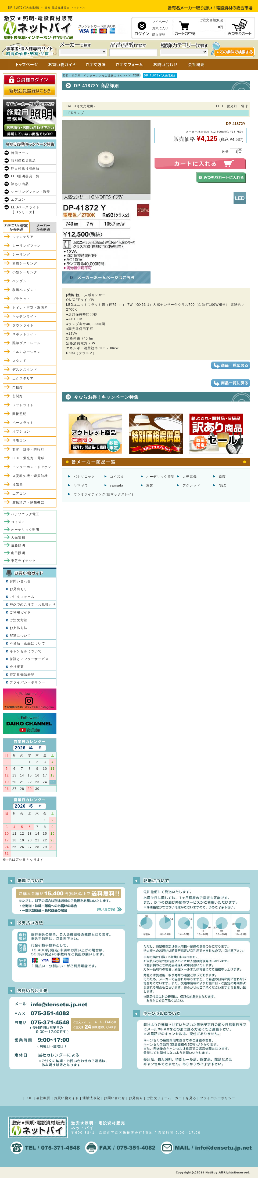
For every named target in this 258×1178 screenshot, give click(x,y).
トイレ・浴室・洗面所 (30, 308)
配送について (20, 636)
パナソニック (84, 476)
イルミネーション (26, 352)
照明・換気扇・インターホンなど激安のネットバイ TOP (101, 75)
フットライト (23, 405)
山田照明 (18, 553)
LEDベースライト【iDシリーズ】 (25, 209)
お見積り (136, 1098)
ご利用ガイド (20, 612)
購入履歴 (158, 34)
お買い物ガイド (66, 1098)
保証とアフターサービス (29, 659)
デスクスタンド (24, 369)
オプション (21, 431)
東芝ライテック (23, 561)
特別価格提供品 (23, 161)
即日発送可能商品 (25, 168)
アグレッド (191, 485)
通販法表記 (91, 1098)
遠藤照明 (18, 545)
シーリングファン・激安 (30, 192)
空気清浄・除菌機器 (28, 502)
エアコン (18, 199)
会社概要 (17, 667)
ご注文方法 (18, 620)
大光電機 (189, 476)
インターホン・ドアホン (31, 467)
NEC (223, 485)
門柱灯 (17, 387)
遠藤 (222, 476)
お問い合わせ (20, 581)
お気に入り (160, 28)
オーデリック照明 (160, 476)
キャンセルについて (26, 651)
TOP (29, 1098)
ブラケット (21, 299)
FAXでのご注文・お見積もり (33, 604)
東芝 (149, 485)
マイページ (160, 22)
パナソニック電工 (25, 514)
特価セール (20, 153)
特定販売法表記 (22, 674)
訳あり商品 (20, 184)
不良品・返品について (27, 643)
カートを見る (185, 1098)
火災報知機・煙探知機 (30, 476)
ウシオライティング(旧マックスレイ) (103, 494)
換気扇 (17, 485)
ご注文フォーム (22, 597)
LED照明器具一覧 (25, 176)
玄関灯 (17, 396)
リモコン (19, 440)
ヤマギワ (81, 485)
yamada (116, 485)
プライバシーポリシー (27, 682)
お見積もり (18, 589)
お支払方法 (18, 628)
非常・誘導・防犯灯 (28, 449)
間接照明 (19, 414)
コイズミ (117, 476)
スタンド (19, 361)
